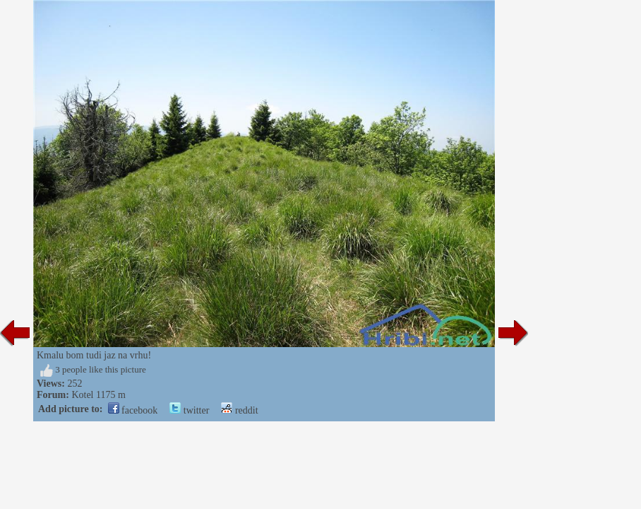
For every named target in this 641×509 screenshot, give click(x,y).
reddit (239, 410)
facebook (133, 410)
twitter (189, 410)
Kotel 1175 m (98, 395)
